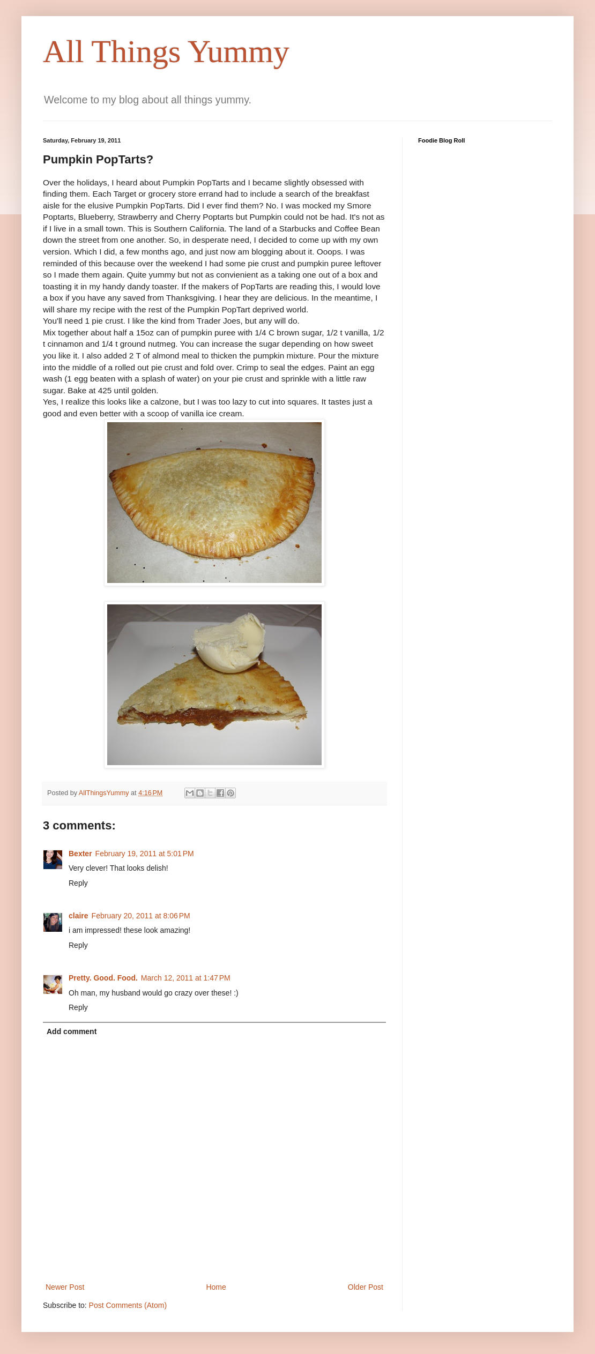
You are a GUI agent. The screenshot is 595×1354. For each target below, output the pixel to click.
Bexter (80, 853)
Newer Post (65, 1287)
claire (78, 915)
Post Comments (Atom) (128, 1305)
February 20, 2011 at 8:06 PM (141, 915)
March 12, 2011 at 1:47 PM (185, 978)
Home (216, 1287)
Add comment (71, 1031)
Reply (78, 883)
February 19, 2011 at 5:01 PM (144, 853)
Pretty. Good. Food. (103, 978)
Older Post (365, 1287)
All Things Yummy (166, 51)
